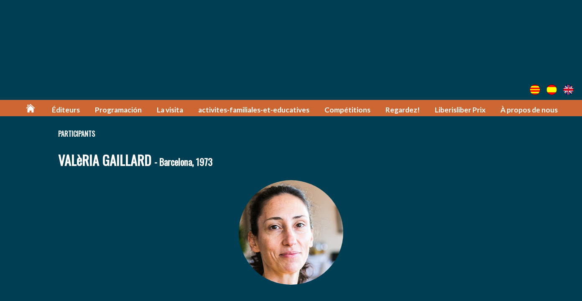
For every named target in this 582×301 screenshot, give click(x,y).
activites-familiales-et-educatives (253, 109)
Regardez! (402, 109)
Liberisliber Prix (460, 109)
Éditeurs (66, 109)
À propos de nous (529, 109)
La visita (170, 109)
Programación (118, 109)
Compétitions (347, 109)
